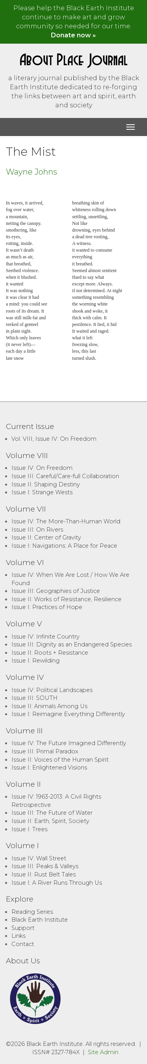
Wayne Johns (31, 172)
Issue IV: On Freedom (42, 467)
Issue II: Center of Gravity (46, 537)
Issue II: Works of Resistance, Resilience (66, 599)
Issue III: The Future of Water (52, 812)
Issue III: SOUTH (34, 697)
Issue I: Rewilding (35, 660)
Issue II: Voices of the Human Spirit (60, 759)
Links (18, 935)
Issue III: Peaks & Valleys (44, 866)
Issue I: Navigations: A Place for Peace (64, 545)
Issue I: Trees (29, 829)
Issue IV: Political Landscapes (52, 690)
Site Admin (103, 1052)
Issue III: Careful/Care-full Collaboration (65, 476)
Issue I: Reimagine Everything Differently (68, 714)
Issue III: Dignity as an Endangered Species (71, 644)
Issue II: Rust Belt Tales (43, 874)
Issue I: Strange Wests (42, 492)
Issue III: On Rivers (37, 529)
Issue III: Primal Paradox (44, 751)
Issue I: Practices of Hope (46, 607)
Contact (22, 944)
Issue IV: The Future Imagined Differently (68, 743)
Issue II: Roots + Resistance (49, 652)
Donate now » (73, 35)
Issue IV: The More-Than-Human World (65, 521)
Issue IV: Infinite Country (45, 636)
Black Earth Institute (39, 919)
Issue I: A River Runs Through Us (56, 882)
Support (22, 927)
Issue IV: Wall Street (38, 858)
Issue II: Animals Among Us (49, 706)
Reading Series (32, 911)
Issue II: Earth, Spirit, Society (50, 821)
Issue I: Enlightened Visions (49, 767)
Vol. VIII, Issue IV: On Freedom (53, 438)
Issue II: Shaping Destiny (45, 484)
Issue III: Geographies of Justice (55, 591)
